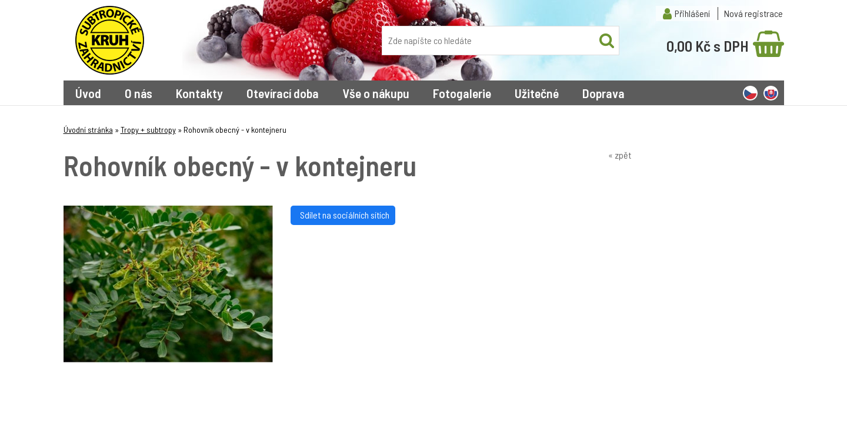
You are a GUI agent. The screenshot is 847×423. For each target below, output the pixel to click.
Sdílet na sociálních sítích (342, 214)
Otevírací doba (282, 92)
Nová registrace (753, 13)
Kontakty (199, 92)
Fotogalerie (462, 92)
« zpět (619, 154)
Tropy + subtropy (148, 130)
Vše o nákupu (375, 92)
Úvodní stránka (88, 130)
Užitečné (537, 92)
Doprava (603, 92)
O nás (138, 92)
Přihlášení (692, 13)
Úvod (88, 92)
